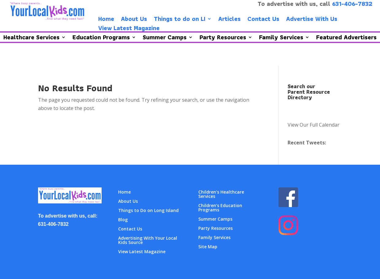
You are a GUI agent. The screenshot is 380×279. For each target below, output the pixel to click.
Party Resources (215, 228)
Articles (229, 20)
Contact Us (263, 20)
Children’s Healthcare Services (221, 194)
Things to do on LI (179, 20)
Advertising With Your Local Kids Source (147, 240)
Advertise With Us (311, 20)
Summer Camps (215, 219)
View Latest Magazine (129, 29)
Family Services (214, 237)
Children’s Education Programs (220, 208)
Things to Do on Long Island (148, 210)
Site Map (207, 247)
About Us (134, 20)
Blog (123, 220)
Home (106, 20)
